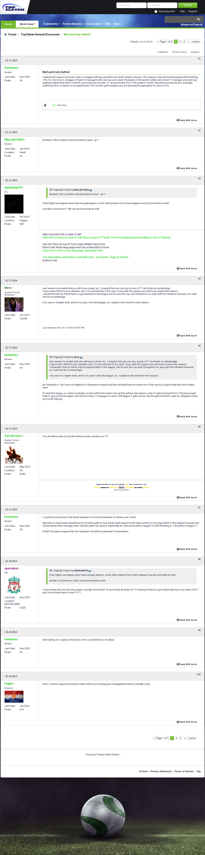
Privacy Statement (161, 771)
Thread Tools (178, 52)
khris (54, 105)
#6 (199, 426)
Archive (143, 771)
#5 (199, 345)
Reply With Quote (187, 120)
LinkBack (161, 52)
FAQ (107, 23)
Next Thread (112, 754)
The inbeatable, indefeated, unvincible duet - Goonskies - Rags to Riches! (85, 257)
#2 (199, 130)
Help (182, 11)
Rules (117, 23)
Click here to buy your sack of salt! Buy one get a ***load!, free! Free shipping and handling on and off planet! (106, 237)
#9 (199, 630)
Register (193, 11)
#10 (198, 674)
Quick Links (93, 23)
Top (198, 771)
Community (50, 23)
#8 (199, 559)
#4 (199, 278)
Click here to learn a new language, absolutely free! (73, 250)
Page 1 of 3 (166, 41)
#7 (199, 507)
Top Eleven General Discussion (40, 34)
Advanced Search (192, 24)
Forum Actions (72, 23)
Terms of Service (184, 771)
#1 (199, 58)
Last (196, 41)
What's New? (27, 24)
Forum (8, 24)
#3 (199, 178)
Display (194, 52)
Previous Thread (95, 754)
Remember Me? (167, 11)
